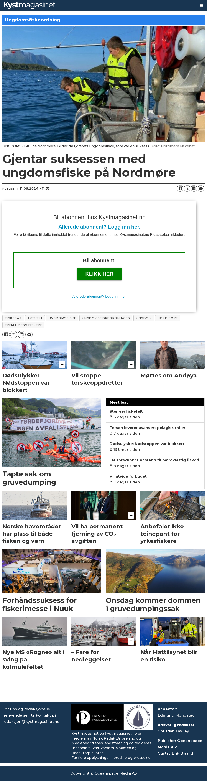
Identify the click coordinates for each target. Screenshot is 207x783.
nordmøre (167, 318)
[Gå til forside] (29, 5)
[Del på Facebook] (180, 188)
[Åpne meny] (202, 5)
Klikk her (99, 274)
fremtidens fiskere (23, 325)
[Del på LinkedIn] (194, 188)
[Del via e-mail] (201, 188)
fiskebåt (13, 318)
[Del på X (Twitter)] (187, 188)
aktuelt (35, 318)
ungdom (144, 318)
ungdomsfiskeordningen (106, 318)
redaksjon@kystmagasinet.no (30, 721)
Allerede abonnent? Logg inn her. (99, 227)
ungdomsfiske (62, 318)
